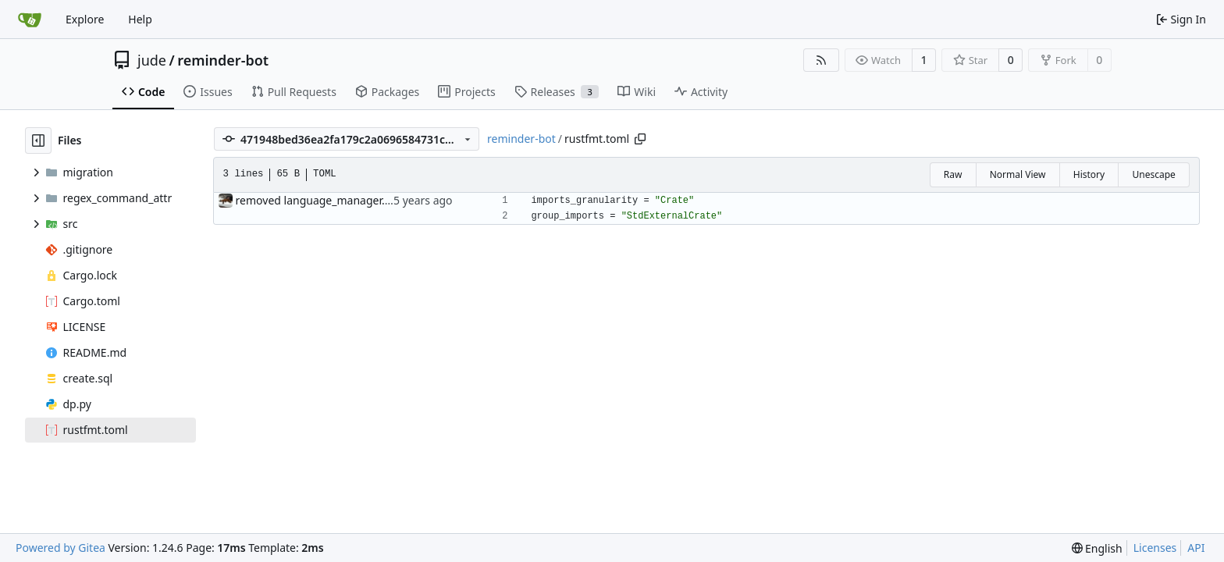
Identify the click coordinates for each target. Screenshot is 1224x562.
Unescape (1153, 174)
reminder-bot (223, 60)
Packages (387, 91)
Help (140, 19)
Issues (207, 91)
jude (151, 60)
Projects (466, 91)
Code (143, 91)
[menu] (1097, 548)
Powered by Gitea (60, 547)
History (1089, 174)
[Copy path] (640, 138)
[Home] (30, 19)
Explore (85, 19)
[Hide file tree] (38, 140)
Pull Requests (293, 91)
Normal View (1018, 174)
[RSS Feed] (821, 60)
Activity (701, 91)
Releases (557, 91)
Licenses (1155, 547)
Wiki (636, 91)
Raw (953, 174)
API (1195, 547)
